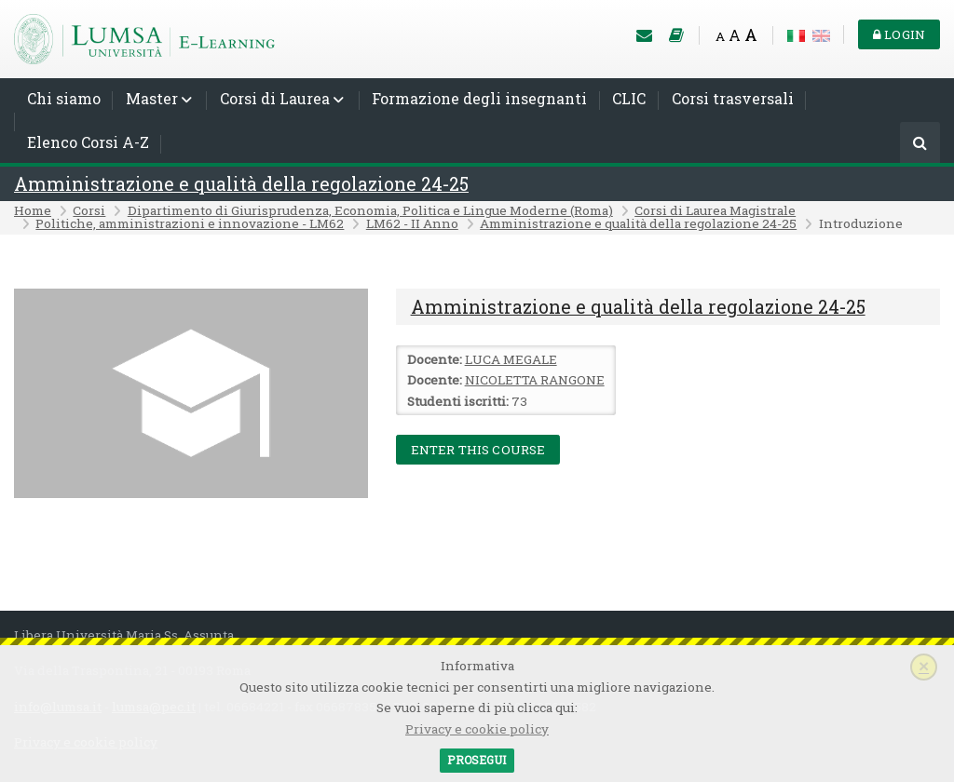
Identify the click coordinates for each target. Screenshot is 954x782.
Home (32, 210)
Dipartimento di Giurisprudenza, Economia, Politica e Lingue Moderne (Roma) (370, 210)
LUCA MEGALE (511, 359)
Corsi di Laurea (275, 98)
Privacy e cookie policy (477, 729)
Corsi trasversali (733, 98)
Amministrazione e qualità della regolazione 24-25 (241, 184)
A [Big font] (750, 35)
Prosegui (476, 759)
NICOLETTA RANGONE (535, 379)
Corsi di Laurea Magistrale (715, 210)
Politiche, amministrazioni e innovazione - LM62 (189, 223)
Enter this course (478, 449)
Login (899, 34)
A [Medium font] (735, 35)
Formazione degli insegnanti (479, 98)
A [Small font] (720, 36)
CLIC (629, 98)
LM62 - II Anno (412, 223)
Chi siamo (64, 98)
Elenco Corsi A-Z (88, 142)
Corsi (89, 210)
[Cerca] (920, 144)
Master (152, 98)
